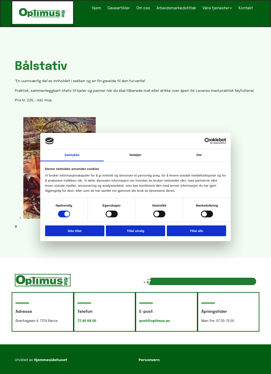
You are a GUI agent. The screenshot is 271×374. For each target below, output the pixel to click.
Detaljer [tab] (135, 155)
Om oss (143, 8)
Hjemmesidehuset (50, 360)
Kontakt (246, 8)
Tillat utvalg (135, 231)
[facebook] (149, 281)
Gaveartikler (118, 8)
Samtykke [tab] (72, 155)
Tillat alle (196, 231)
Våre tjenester (215, 8)
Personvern (149, 360)
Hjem (96, 8)
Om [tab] (199, 155)
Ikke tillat (74, 231)
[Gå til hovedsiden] (42, 23)
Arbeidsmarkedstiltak (176, 8)
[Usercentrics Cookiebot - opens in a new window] (207, 141)
